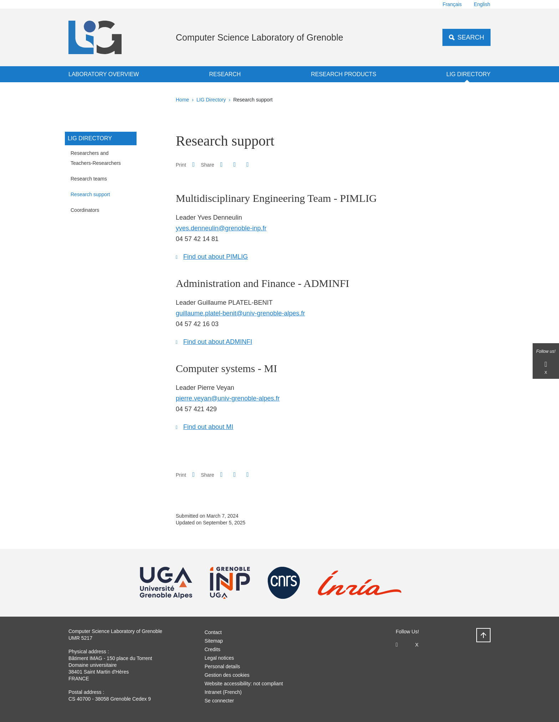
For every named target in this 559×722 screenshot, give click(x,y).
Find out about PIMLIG (215, 256)
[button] (221, 164)
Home (182, 100)
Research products (343, 74)
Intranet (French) (223, 692)
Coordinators (85, 210)
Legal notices (219, 658)
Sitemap (214, 641)
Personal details (222, 666)
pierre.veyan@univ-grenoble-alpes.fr (228, 398)
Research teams (89, 179)
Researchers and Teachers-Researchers (96, 158)
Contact (213, 632)
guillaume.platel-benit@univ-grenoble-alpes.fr (240, 313)
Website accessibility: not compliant (244, 683)
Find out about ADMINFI (217, 341)
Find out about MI (208, 426)
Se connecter (219, 700)
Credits (212, 649)
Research (225, 74)
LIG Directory (468, 74)
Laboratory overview (103, 74)
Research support (90, 194)
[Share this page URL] (247, 164)
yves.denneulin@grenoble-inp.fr (221, 228)
